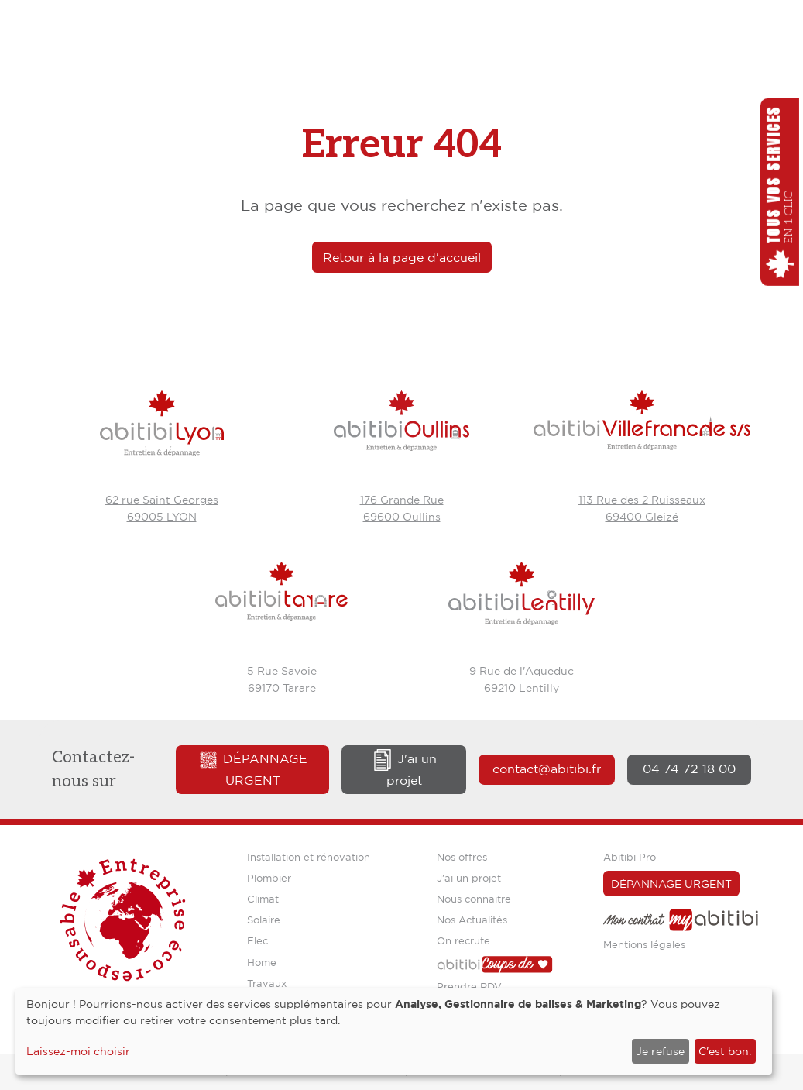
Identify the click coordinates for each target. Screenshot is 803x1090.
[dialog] (393, 1031)
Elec (257, 940)
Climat (263, 898)
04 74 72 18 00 (689, 768)
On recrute (463, 940)
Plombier (269, 877)
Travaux (267, 983)
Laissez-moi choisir (78, 1051)
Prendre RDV (469, 986)
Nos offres (462, 856)
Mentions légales (644, 944)
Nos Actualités (472, 919)
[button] (779, 192)
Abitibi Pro (629, 856)
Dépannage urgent (252, 769)
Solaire (263, 919)
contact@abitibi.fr (546, 768)
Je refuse (660, 1051)
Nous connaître (474, 898)
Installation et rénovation (308, 856)
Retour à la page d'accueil (402, 257)
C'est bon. (724, 1051)
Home (261, 962)
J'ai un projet (404, 769)
